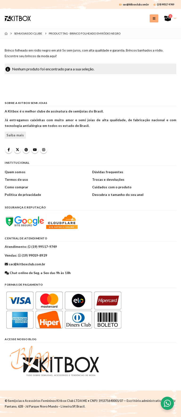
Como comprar (16, 187)
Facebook (8, 149)
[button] (154, 18)
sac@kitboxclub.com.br (134, 4)
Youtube (34, 149)
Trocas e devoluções (108, 179)
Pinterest (26, 149)
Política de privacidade (23, 195)
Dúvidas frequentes (107, 172)
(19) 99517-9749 (164, 4)
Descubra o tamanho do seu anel (118, 195)
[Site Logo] (18, 18)
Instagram (43, 149)
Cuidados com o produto (112, 187)
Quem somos (15, 172)
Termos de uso (16, 179)
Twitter (17, 149)
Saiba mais (15, 135)
